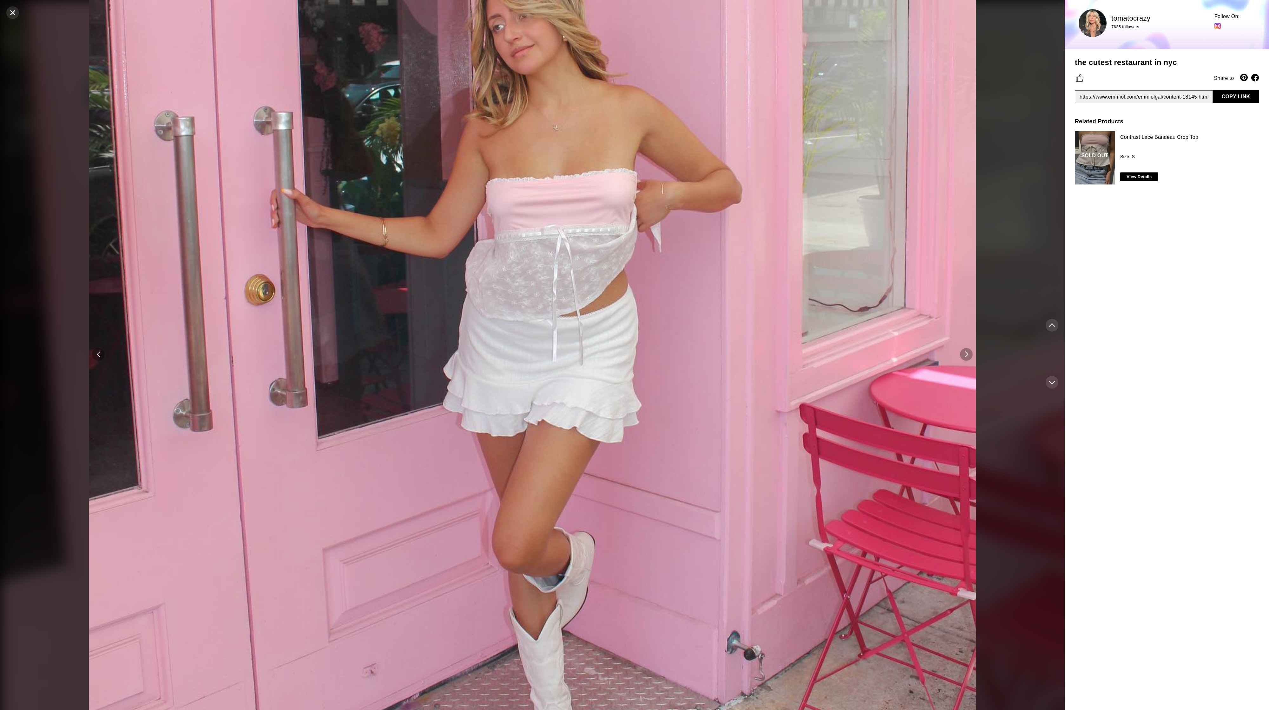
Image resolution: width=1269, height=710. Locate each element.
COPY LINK (1236, 96)
